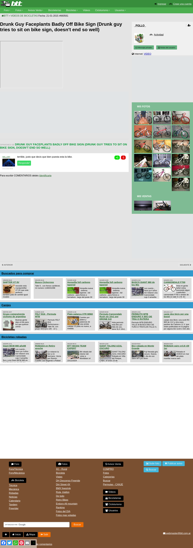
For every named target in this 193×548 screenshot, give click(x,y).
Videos (86, 10)
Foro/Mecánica (17, 473)
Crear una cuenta (182, 4)
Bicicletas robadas (14, 336)
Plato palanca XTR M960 (80, 314)
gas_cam (6, 157)
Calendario (14, 500)
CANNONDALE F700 (174, 282)
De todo (60, 496)
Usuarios (119, 10)
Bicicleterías (54, 10)
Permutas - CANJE (113, 484)
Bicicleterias (113, 498)
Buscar (106, 480)
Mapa (30, 534)
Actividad (159, 34)
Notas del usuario (166, 47)
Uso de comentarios (41, 544)
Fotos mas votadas (66, 515)
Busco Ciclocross (44, 282)
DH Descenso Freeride (68, 480)
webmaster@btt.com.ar (177, 533)
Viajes (59, 477)
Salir (44, 534)
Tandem (13, 504)
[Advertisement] (54, 112)
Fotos (18, 10)
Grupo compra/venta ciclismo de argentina (14, 315)
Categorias (108, 477)
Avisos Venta (35, 10)
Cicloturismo (101, 10)
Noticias (13, 497)
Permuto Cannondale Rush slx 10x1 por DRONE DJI (110, 316)
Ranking (60, 507)
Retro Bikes (62, 500)
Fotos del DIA (63, 511)
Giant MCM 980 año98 (14, 346)
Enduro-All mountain (67, 503)
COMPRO (108, 469)
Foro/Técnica (16, 469)
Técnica (13, 485)
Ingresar (162, 4)
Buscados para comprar (17, 273)
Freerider (14, 508)
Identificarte (45, 175)
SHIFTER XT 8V (11, 282)
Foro (6, 10)
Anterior (7, 265)
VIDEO (147, 54)
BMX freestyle (63, 488)
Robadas (13, 493)
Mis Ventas (144, 196)
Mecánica (14, 489)
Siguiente (185, 265)
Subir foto (152, 463)
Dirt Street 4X (63, 484)
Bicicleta (17, 480)
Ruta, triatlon (63, 492)
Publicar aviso (173, 463)
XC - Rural (61, 469)
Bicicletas (71, 10)
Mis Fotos (143, 106)
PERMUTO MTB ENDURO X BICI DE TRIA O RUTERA (142, 316)
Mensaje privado (143, 47)
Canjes (6, 305)
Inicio (16, 534)
